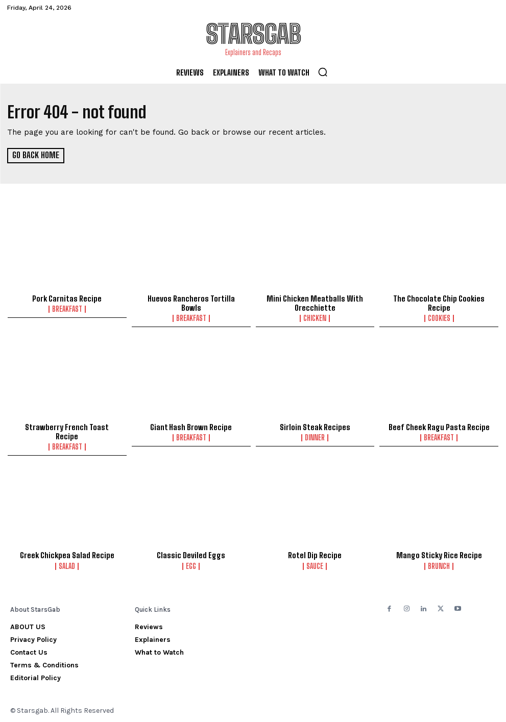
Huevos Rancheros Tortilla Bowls (191, 302)
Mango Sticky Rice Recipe (439, 554)
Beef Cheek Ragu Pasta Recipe (439, 426)
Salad (67, 565)
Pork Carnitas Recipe (67, 298)
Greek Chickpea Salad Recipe (67, 554)
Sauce (314, 565)
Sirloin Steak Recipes (315, 426)
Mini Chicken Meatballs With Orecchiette (315, 302)
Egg (191, 565)
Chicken (314, 317)
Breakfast (67, 308)
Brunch (439, 565)
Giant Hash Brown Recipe (191, 426)
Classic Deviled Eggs (191, 554)
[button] (322, 72)
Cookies (439, 317)
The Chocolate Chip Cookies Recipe (439, 302)
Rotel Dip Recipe (315, 554)
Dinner (315, 436)
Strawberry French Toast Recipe (67, 430)
